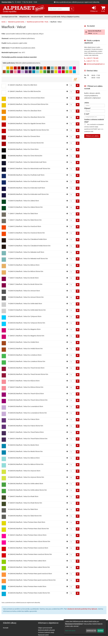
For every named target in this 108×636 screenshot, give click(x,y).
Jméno (86, 103)
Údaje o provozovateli (45, 628)
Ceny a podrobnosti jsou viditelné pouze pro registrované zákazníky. (78, 2)
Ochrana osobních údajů (46, 632)
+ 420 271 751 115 (92, 61)
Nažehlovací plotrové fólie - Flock (37, 22)
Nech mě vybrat (70, 630)
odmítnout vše (91, 630)
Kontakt (5, 628)
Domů (3, 22)
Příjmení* (87, 108)
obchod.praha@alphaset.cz (95, 64)
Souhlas (100, 630)
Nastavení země (43, 635)
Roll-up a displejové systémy (70, 16)
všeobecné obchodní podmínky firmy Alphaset (82, 609)
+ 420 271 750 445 (92, 58)
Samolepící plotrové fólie (9, 16)
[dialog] (85, 626)
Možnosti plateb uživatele (46, 630)
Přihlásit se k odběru (92, 136)
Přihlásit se (93, 9)
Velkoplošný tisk (24, 16)
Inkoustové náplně (37, 16)
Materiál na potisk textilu (52, 16)
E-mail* (86, 114)
